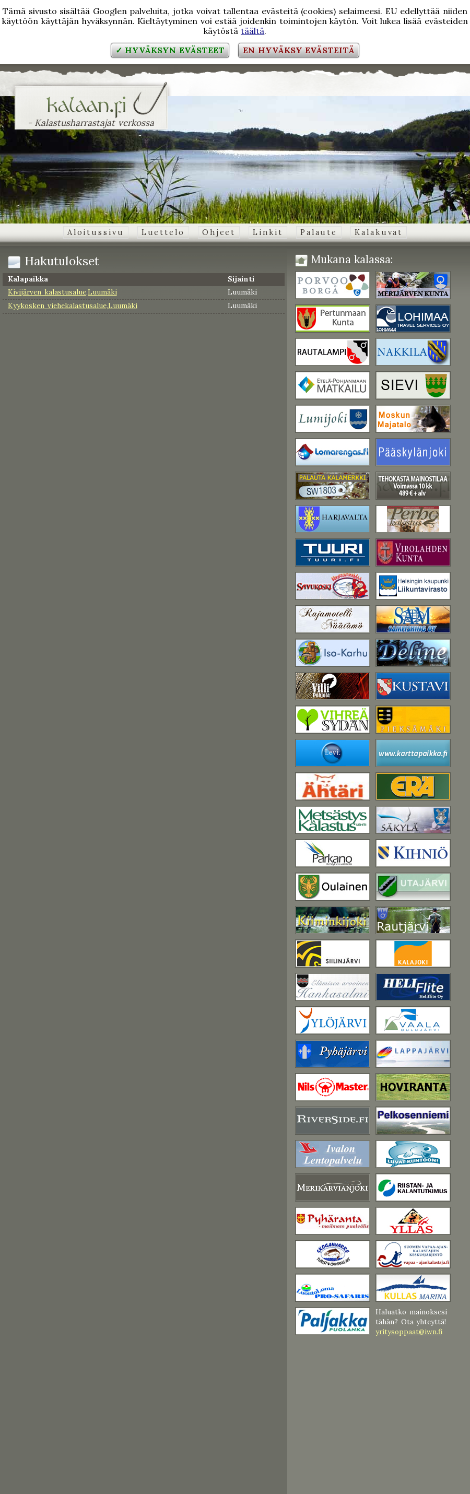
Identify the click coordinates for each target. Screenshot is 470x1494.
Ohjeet (219, 232)
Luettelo (163, 232)
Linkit (268, 232)
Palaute (318, 232)
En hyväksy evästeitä (299, 50)
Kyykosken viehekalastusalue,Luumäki (72, 305)
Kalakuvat (379, 232)
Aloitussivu (95, 232)
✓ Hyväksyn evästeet (170, 50)
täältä (252, 31)
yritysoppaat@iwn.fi (408, 1331)
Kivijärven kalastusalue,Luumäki (62, 292)
